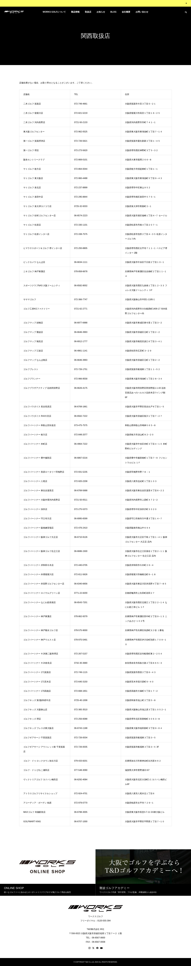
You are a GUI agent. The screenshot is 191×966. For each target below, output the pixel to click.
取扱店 (88, 12)
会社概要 (126, 12)
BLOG (113, 12)
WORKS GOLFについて (54, 12)
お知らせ (101, 12)
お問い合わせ (142, 12)
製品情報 (75, 12)
